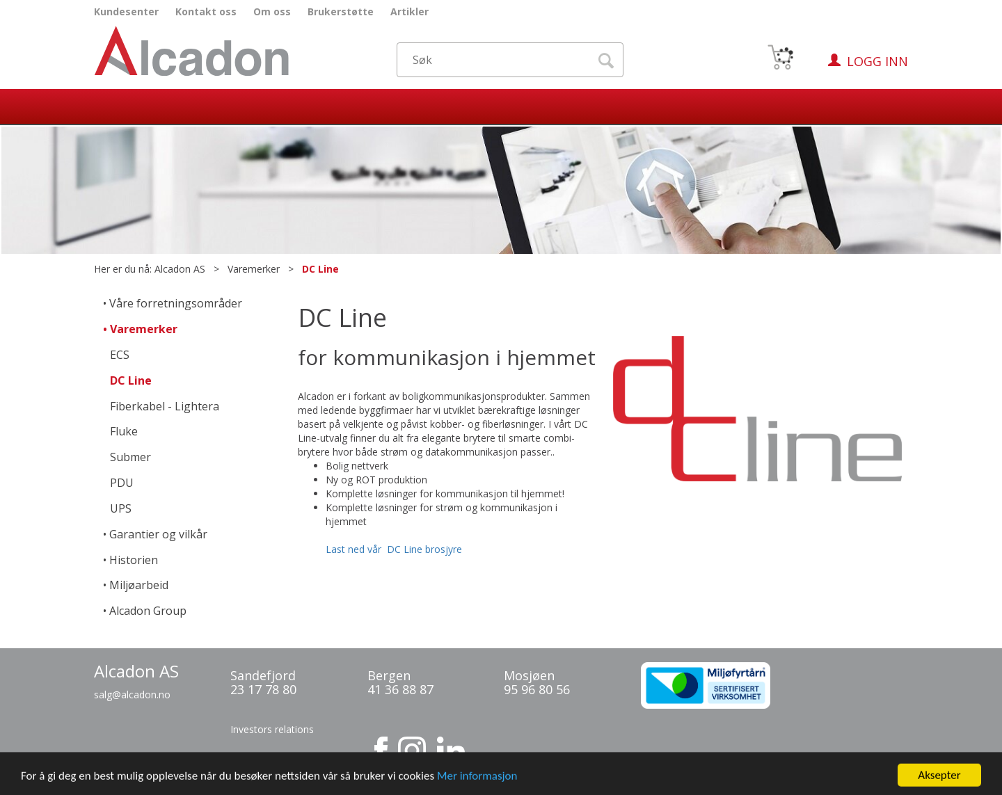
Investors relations (272, 729)
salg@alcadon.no (132, 694)
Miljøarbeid (138, 585)
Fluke (124, 431)
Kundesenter (126, 11)
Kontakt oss (206, 11)
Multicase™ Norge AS (751, 783)
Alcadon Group (147, 610)
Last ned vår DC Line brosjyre (394, 549)
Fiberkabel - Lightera (164, 406)
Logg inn (877, 61)
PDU (122, 482)
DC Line (320, 268)
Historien (133, 560)
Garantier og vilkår (158, 534)
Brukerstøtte (341, 11)
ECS (119, 354)
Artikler (409, 11)
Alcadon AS (179, 268)
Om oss (272, 11)
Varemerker (254, 268)
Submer (130, 457)
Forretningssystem (586, 783)
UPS (121, 508)
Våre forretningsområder (175, 303)
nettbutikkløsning (656, 783)
